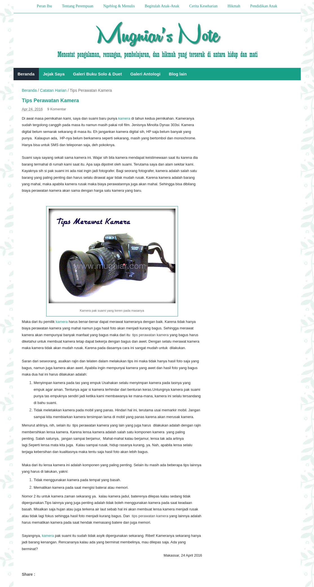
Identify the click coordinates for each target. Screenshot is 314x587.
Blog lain (178, 74)
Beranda (26, 74)
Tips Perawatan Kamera (50, 100)
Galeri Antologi (145, 74)
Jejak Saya (54, 74)
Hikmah (234, 6)
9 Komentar (56, 109)
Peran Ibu (44, 6)
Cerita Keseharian (203, 6)
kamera (124, 118)
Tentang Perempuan (77, 6)
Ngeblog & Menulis (119, 6)
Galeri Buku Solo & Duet (97, 74)
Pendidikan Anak (263, 6)
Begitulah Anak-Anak (162, 6)
